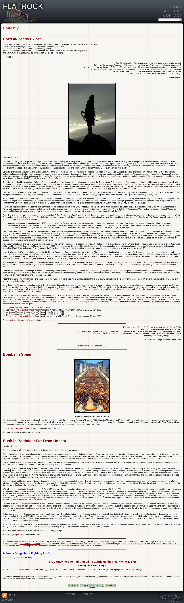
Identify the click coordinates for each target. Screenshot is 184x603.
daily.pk (87, 346)
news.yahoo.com (17, 428)
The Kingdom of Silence (30, 544)
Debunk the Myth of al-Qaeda (22, 310)
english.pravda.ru (17, 535)
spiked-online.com (17, 320)
